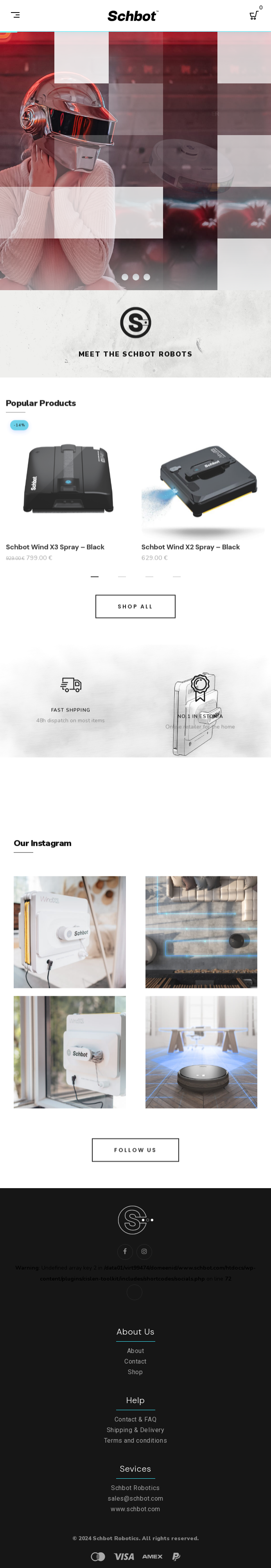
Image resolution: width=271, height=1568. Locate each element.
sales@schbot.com (135, 1498)
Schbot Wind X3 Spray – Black (55, 559)
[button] (94, 588)
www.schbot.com (135, 1509)
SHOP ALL (135, 619)
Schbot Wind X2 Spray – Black (191, 559)
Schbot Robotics (135, 1488)
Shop (135, 1372)
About (135, 1351)
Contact (135, 1361)
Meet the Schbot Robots (136, 360)
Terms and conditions (135, 1440)
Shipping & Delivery (136, 1430)
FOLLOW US (135, 1163)
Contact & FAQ (135, 1419)
